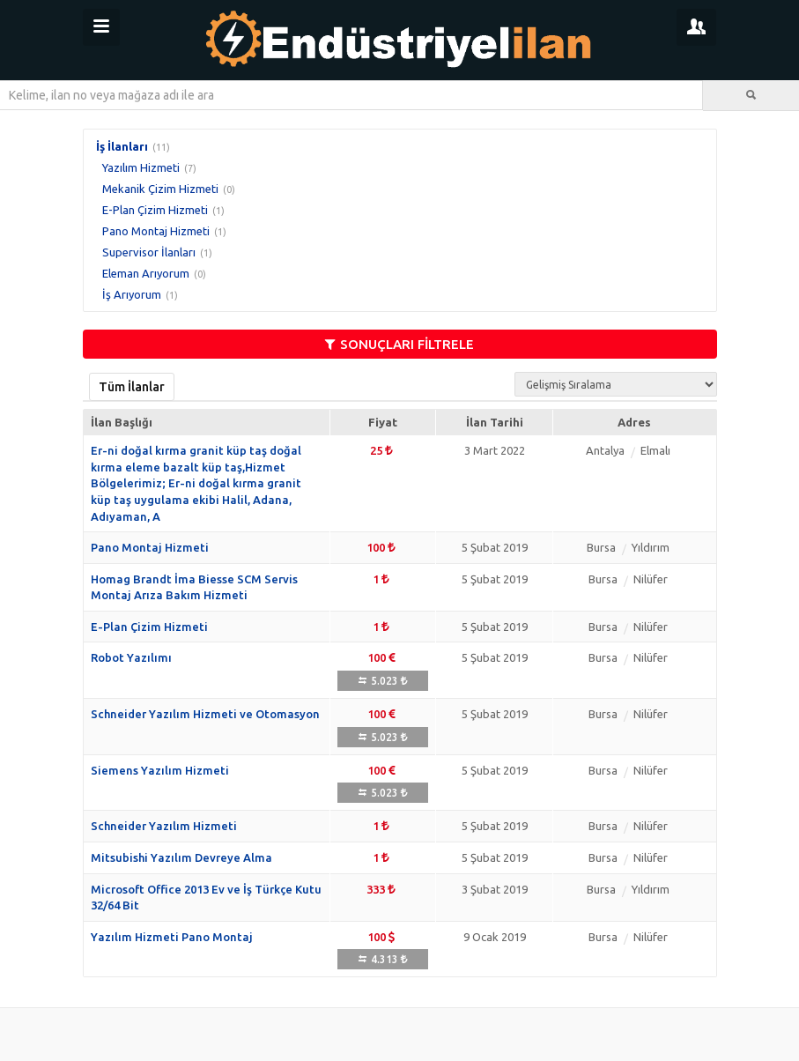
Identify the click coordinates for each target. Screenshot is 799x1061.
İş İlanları (122, 146)
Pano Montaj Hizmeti (156, 231)
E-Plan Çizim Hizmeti (155, 210)
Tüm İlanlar (132, 387)
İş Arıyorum (131, 294)
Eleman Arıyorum (145, 273)
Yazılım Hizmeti (141, 167)
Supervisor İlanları (149, 252)
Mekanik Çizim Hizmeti (160, 188)
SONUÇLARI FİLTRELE (399, 344)
